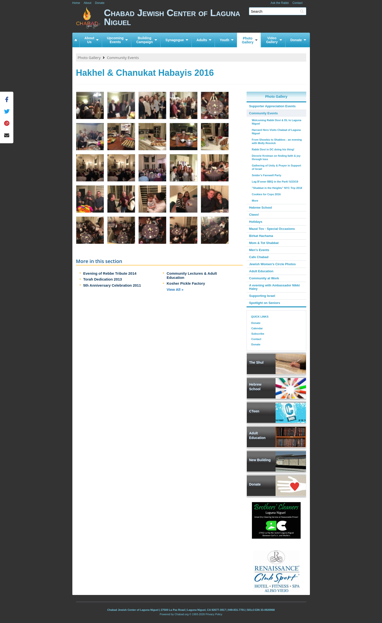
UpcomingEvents (115, 40)
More (255, 200)
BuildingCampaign (144, 40)
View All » (175, 289)
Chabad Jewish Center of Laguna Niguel (207, 19)
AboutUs (89, 40)
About (87, 3)
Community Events (123, 57)
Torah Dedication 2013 (102, 279)
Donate (100, 3)
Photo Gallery (89, 57)
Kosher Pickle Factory (186, 283)
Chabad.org (182, 614)
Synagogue (174, 40)
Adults (202, 40)
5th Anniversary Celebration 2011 (112, 285)
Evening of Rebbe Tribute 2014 (109, 273)
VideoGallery (271, 40)
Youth (224, 40)
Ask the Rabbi (279, 3)
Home (76, 3)
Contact (297, 3)
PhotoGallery (247, 40)
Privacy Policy (214, 614)
